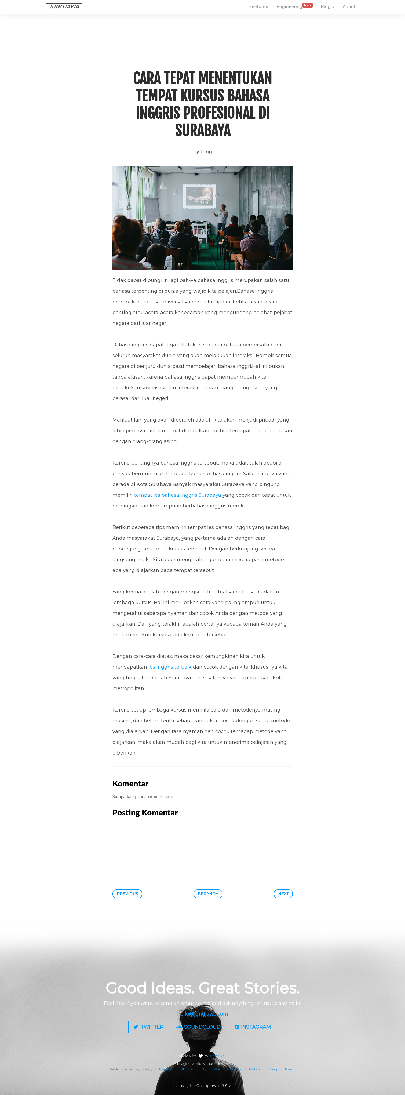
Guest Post (235, 1069)
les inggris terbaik (170, 667)
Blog (328, 12)
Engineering (294, 11)
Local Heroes (166, 1069)
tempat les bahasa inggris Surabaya (177, 495)
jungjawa (217, 1055)
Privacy (273, 1069)
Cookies (289, 1069)
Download (188, 1069)
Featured (258, 12)
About (349, 12)
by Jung (202, 151)
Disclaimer (255, 1069)
